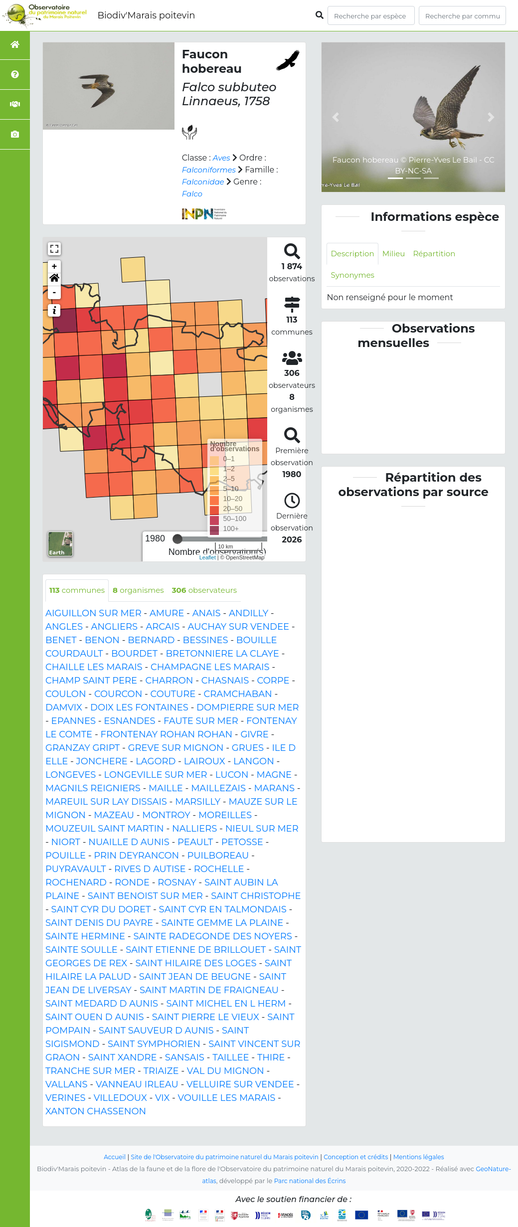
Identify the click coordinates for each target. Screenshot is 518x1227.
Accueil (105, 1157)
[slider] (177, 539)
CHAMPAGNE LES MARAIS (210, 667)
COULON (65, 694)
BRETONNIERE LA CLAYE (222, 654)
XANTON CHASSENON (95, 1111)
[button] (54, 279)
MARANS (274, 788)
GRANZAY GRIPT (82, 748)
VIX (162, 1098)
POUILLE (65, 856)
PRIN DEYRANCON (136, 856)
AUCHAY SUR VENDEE (238, 627)
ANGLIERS (114, 627)
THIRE (271, 1057)
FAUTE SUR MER (201, 721)
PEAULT (195, 842)
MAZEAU (114, 815)
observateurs (213, 590)
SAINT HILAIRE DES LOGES (195, 963)
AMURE (167, 613)
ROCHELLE (219, 869)
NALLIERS (194, 829)
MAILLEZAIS (218, 788)
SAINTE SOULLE (81, 950)
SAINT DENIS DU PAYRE (99, 923)
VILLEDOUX (120, 1098)
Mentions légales (427, 1157)
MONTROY (166, 815)
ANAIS (206, 613)
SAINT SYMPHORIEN (154, 1044)
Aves (222, 158)
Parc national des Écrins (310, 1181)
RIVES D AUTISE (149, 869)
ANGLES (64, 627)
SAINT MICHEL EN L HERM (226, 1004)
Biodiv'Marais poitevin (146, 15)
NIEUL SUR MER (262, 829)
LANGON (253, 761)
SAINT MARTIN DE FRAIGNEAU (209, 990)
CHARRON (169, 681)
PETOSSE (242, 842)
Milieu (397, 254)
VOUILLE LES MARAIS (227, 1098)
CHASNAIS (225, 681)
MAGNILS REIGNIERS (93, 788)
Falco (193, 193)
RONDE (132, 882)
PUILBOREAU (218, 856)
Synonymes (354, 276)
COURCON (118, 694)
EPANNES (73, 721)
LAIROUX (204, 761)
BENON (102, 640)
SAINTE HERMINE (85, 936)
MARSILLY (197, 802)
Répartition (439, 254)
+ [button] (54, 267)
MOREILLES (225, 815)
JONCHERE (102, 761)
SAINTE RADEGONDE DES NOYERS (212, 936)
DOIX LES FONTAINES (139, 707)
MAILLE (166, 788)
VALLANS (66, 1084)
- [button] (54, 293)
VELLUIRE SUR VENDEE (240, 1084)
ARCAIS (162, 627)
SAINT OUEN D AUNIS (94, 1017)
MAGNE (274, 775)
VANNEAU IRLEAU (137, 1084)
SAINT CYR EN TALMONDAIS (223, 909)
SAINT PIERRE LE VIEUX (205, 1017)
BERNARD (151, 640)
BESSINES (205, 640)
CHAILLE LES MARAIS (94, 667)
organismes (143, 590)
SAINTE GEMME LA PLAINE (222, 923)
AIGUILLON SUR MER (93, 613)
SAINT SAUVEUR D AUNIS (156, 1031)
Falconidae (204, 181)
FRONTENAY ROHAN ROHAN (166, 734)
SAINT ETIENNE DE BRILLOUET (196, 950)
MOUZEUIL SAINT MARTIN (104, 829)
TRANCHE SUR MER (90, 1071)
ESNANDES (129, 721)
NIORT (65, 842)
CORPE (273, 681)
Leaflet (207, 557)
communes (78, 590)
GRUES (248, 748)
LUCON (232, 775)
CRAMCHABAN (238, 694)
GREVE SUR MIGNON (176, 748)
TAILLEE (230, 1057)
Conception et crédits (361, 1157)
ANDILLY (248, 613)
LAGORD (155, 761)
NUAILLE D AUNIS (129, 842)
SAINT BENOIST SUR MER (145, 896)
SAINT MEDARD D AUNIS (101, 1004)
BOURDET (134, 654)
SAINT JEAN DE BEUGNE (195, 977)
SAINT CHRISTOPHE (256, 896)
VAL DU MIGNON (225, 1071)
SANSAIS (184, 1057)
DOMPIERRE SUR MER (247, 707)
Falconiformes (210, 170)
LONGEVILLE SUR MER (155, 775)
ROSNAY (177, 882)
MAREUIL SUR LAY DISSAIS (106, 802)
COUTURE (173, 694)
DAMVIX (63, 707)
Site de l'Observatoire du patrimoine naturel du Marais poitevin (222, 1157)
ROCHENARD (76, 882)
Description (354, 254)
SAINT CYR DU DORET (101, 909)
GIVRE (254, 734)
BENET (61, 640)
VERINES (65, 1098)
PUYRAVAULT (75, 869)
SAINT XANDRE (122, 1057)
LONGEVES (70, 775)
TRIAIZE (161, 1071)
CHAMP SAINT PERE (91, 681)
